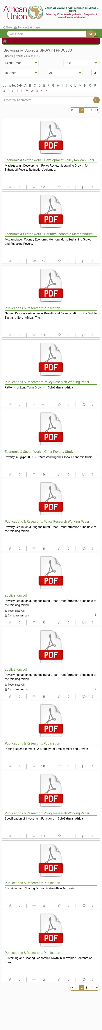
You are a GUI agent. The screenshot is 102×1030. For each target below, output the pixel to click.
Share (7, 27)
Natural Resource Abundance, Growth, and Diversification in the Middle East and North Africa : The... (51, 315)
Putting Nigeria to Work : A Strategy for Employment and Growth (46, 749)
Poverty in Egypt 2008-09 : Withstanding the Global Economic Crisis (48, 457)
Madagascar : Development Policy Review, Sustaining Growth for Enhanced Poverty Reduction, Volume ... (47, 168)
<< (71, 110)
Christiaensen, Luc (18, 615)
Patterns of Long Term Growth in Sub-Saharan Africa (39, 387)
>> (97, 110)
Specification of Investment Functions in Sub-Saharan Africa (44, 818)
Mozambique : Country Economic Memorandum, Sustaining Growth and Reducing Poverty (48, 241)
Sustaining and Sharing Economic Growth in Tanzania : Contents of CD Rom (50, 960)
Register (21, 27)
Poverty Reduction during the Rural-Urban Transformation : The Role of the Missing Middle (50, 529)
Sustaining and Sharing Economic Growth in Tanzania (39, 888)
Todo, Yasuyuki (16, 610)
